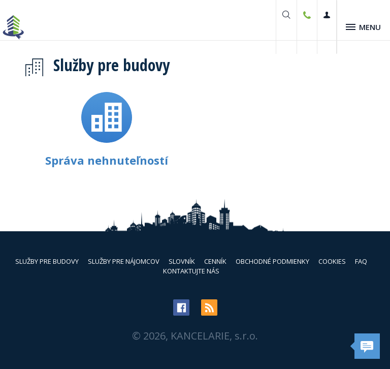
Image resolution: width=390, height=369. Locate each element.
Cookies (332, 261)
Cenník (215, 261)
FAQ (361, 261)
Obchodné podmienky (272, 261)
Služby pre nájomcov (123, 261)
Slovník (182, 261)
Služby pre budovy (47, 261)
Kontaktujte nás (191, 270)
